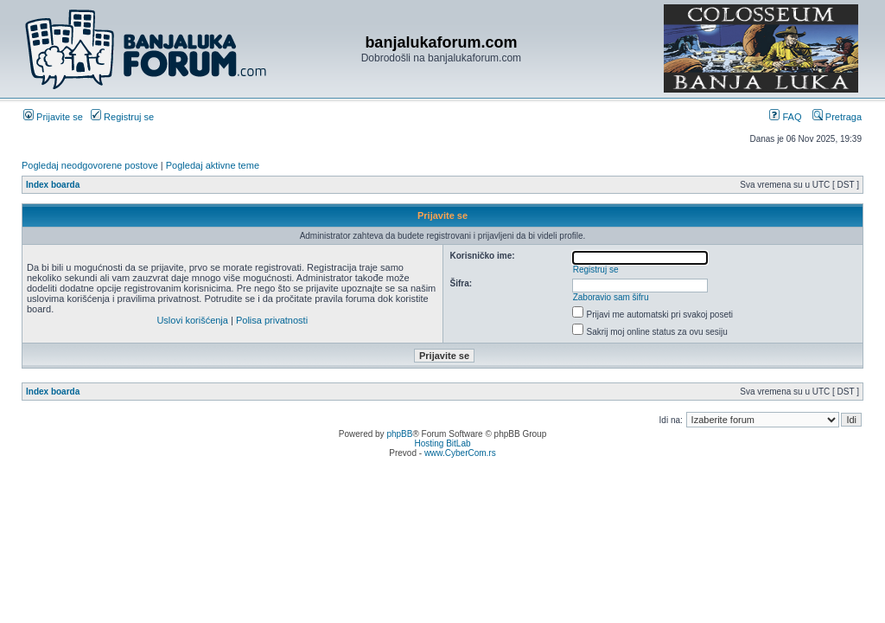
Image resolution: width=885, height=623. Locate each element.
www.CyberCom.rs (460, 453)
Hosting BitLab (442, 443)
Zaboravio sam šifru (611, 297)
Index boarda (53, 184)
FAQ (785, 117)
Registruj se (122, 117)
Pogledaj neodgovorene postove (90, 165)
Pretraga (837, 117)
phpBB (399, 434)
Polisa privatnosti (272, 320)
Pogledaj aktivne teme (212, 165)
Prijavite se (53, 117)
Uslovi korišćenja (192, 320)
